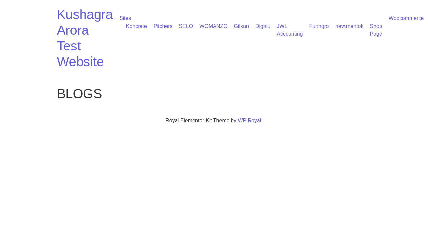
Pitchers (163, 26)
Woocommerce (406, 18)
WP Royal (249, 120)
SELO (186, 26)
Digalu (262, 26)
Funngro (319, 26)
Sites (125, 18)
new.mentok (349, 26)
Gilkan (241, 26)
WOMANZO (213, 26)
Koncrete (136, 26)
